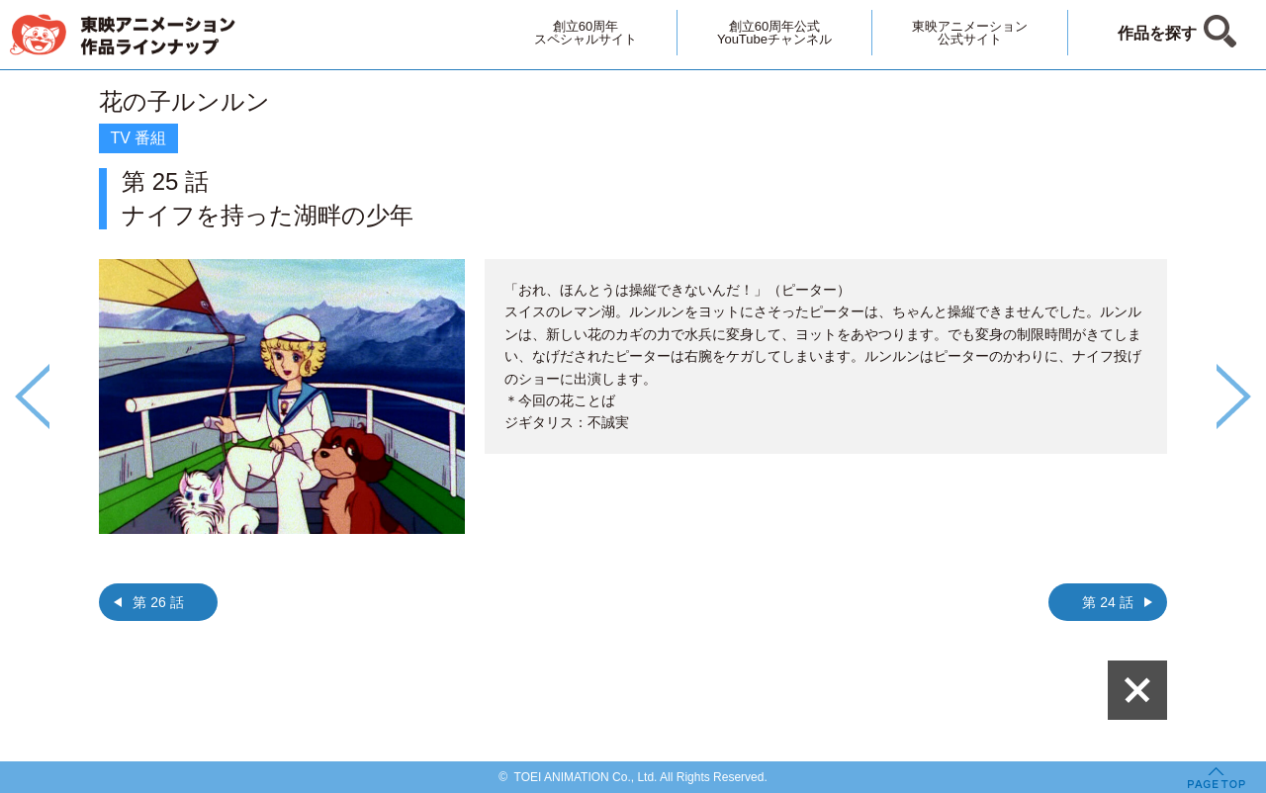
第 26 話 (158, 602)
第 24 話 (1107, 602)
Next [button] (1234, 396)
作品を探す (1157, 33)
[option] (633, 363)
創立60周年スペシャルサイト (585, 32)
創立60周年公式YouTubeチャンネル (774, 32)
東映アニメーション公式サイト (970, 32)
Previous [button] (32, 396)
